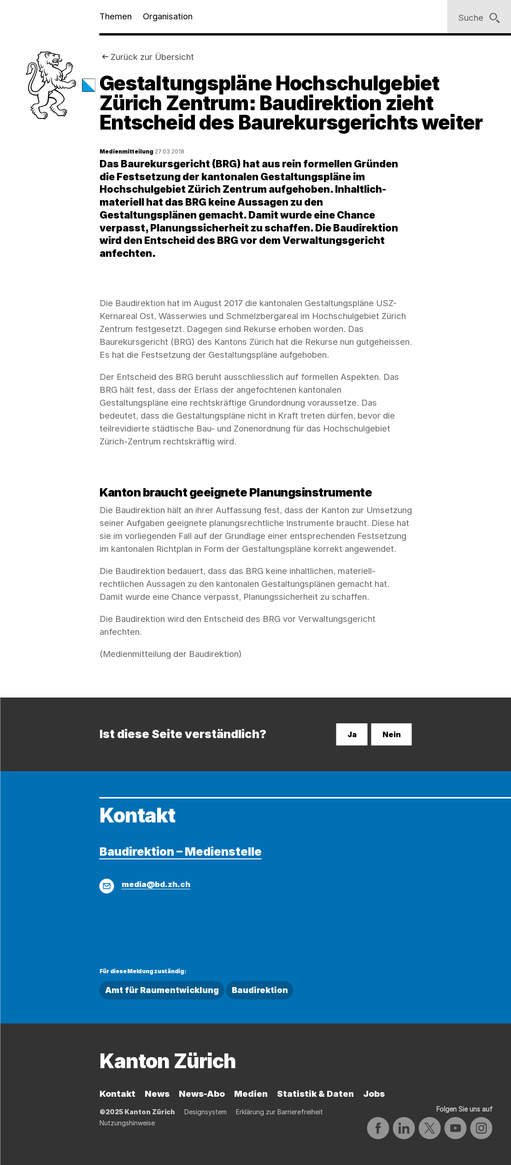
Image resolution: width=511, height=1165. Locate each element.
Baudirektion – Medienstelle (181, 851)
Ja (352, 734)
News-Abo (202, 1093)
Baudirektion (260, 990)
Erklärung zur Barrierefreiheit (279, 1112)
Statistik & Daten (315, 1093)
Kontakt (117, 1093)
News (157, 1093)
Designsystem (205, 1112)
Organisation (168, 16)
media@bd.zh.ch (156, 884)
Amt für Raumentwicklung (162, 990)
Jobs (374, 1093)
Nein (391, 734)
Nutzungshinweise (127, 1123)
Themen (116, 16)
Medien (251, 1093)
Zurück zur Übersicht (152, 57)
